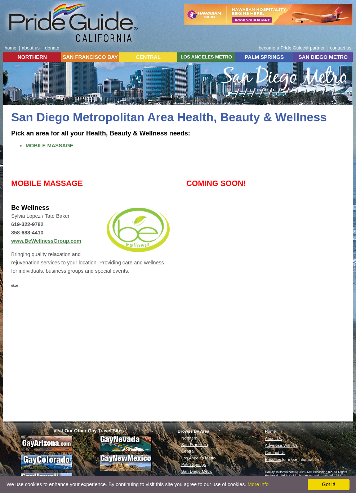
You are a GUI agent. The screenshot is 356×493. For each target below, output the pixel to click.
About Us (273, 438)
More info (258, 484)
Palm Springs (193, 464)
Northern (189, 438)
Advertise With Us (281, 445)
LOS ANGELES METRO (206, 57)
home (10, 48)
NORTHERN (32, 57)
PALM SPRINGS (264, 57)
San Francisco (194, 444)
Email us (273, 459)
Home (270, 431)
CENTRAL (148, 57)
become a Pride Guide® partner (292, 48)
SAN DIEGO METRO (323, 57)
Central (188, 451)
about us (31, 48)
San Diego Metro (196, 471)
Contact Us (275, 452)
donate (52, 48)
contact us (340, 48)
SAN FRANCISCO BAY (90, 57)
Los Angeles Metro (198, 458)
